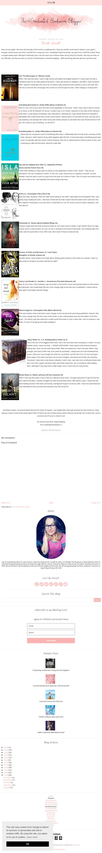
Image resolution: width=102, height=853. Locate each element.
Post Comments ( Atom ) (21, 507)
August (6, 788)
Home (51, 503)
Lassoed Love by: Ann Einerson (51, 701)
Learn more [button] (32, 837)
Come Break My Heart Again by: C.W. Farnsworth (51, 686)
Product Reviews (51, 802)
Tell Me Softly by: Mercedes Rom (51, 717)
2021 (6, 760)
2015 (6, 775)
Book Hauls (55, 430)
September (7, 785)
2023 (6, 755)
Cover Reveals (51, 809)
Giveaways (51, 813)
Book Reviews (51, 800)
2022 (6, 758)
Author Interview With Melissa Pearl (51, 732)
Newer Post (6, 503)
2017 (6, 770)
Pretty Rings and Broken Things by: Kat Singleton (51, 670)
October (6, 783)
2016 (6, 773)
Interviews (51, 817)
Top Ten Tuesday (51, 804)
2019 (6, 765)
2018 (6, 767)
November (7, 780)
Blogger (76, 845)
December (7, 778)
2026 (6, 747)
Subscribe (51, 640)
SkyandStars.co (59, 849)
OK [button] (27, 844)
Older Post (96, 503)
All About (51, 819)
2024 (6, 752)
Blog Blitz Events (51, 811)
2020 (6, 763)
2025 (6, 750)
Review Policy (51, 821)
